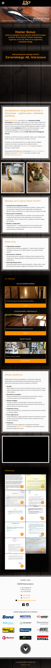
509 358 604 (20, 153)
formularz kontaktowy (37, 151)
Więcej (25, 305)
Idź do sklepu (25, 361)
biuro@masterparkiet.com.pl (13, 155)
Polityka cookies (25, 664)
